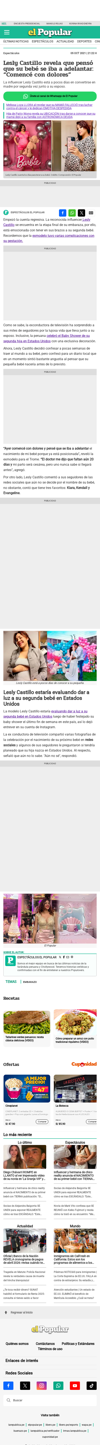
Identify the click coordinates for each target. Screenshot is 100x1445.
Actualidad (65, 41)
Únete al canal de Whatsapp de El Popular (50, 96)
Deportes (84, 41)
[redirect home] (50, 1330)
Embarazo (30, 982)
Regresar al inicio (19, 1312)
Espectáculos (42, 41)
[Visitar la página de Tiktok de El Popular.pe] (92, 1386)
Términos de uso (50, 1349)
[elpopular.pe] (50, 37)
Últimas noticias (15, 41)
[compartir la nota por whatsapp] (72, 213)
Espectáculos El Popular (24, 212)
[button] (6, 32)
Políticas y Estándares (78, 1344)
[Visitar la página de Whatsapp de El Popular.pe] (58, 1386)
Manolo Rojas (54, 23)
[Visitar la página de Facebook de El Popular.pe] (8, 1386)
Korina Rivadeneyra (80, 23)
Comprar (42, 1121)
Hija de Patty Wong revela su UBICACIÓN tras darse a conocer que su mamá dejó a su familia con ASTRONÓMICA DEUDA (50, 115)
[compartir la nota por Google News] (91, 213)
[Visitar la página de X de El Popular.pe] (25, 1386)
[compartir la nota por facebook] (63, 213)
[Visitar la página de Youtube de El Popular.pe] (75, 1386)
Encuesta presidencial (27, 23)
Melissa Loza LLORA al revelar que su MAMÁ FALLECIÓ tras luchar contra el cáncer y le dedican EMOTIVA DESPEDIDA (49, 106)
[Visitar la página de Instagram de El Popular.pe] (42, 1386)
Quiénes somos (17, 1344)
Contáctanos (45, 1344)
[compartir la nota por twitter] (81, 213)
